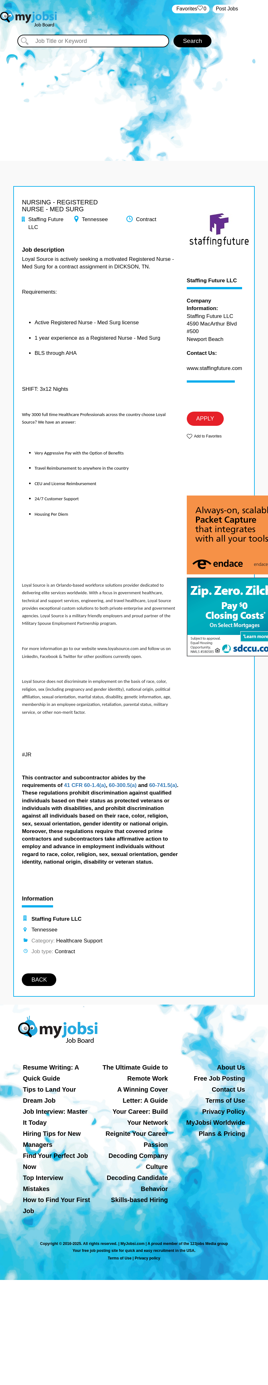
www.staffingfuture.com (214, 368)
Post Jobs (227, 8)
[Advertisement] (134, 101)
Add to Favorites (208, 436)
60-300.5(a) (123, 785)
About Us (231, 1067)
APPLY (205, 418)
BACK (39, 980)
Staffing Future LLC (212, 281)
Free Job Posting (219, 1078)
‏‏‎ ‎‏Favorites (190, 9)
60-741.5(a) (163, 785)
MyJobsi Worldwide (215, 1122)
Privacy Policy (223, 1111)
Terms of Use (225, 1100)
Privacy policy (147, 1258)
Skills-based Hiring (139, 1199)
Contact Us (228, 1089)
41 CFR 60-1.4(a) (85, 785)
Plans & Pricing (222, 1133)
